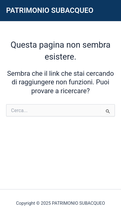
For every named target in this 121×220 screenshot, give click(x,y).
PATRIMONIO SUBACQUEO (49, 10)
